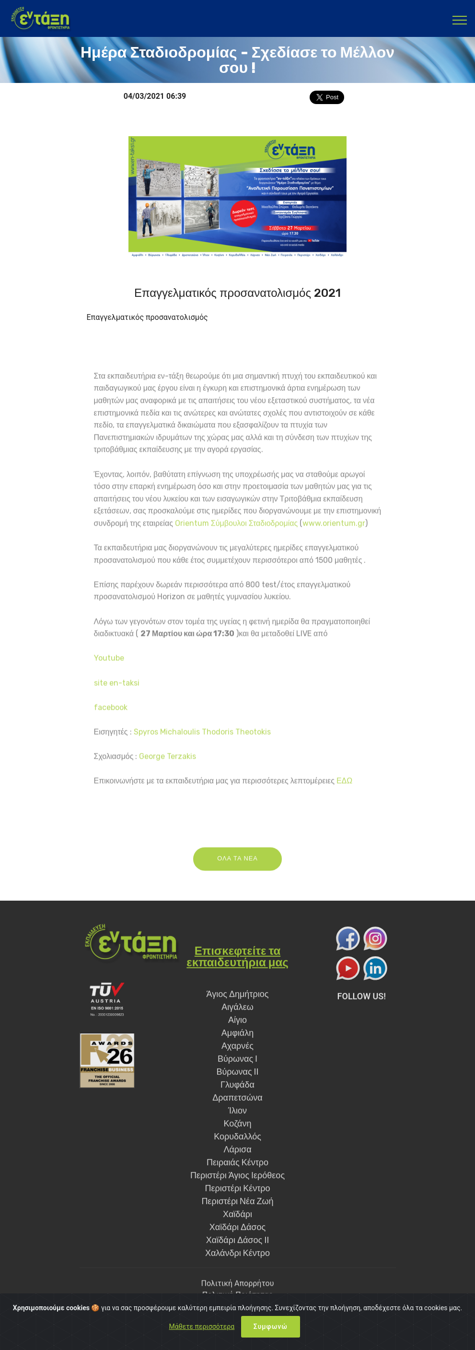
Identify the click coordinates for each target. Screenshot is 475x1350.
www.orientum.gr (333, 793)
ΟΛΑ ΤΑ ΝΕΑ (237, 874)
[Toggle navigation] (459, 19)
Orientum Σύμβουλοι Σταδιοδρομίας (236, 793)
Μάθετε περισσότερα (202, 1326)
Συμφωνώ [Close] (271, 1326)
